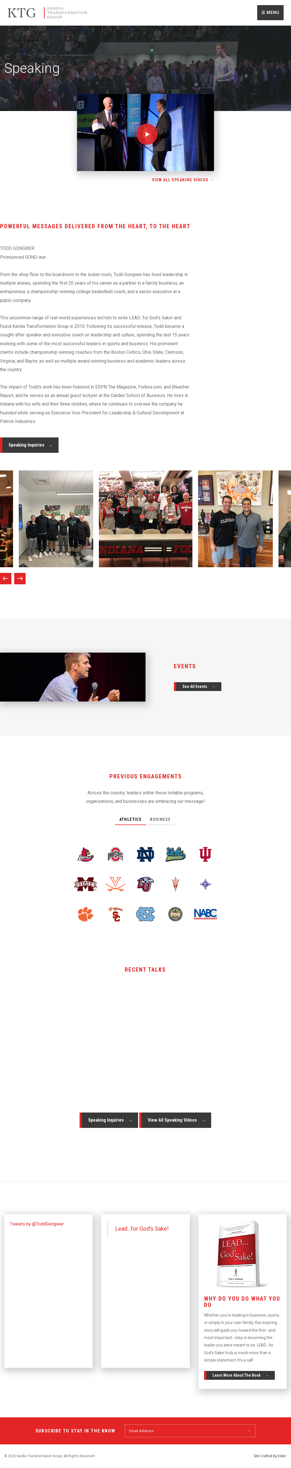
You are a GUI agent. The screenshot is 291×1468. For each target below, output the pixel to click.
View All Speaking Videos (172, 1120)
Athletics (130, 819)
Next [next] (20, 578)
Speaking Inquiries (26, 445)
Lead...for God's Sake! (142, 1228)
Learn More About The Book (237, 1375)
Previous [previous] (5, 578)
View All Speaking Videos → (183, 180)
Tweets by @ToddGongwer (37, 1224)
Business (160, 819)
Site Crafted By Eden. (270, 1456)
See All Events (194, 686)
